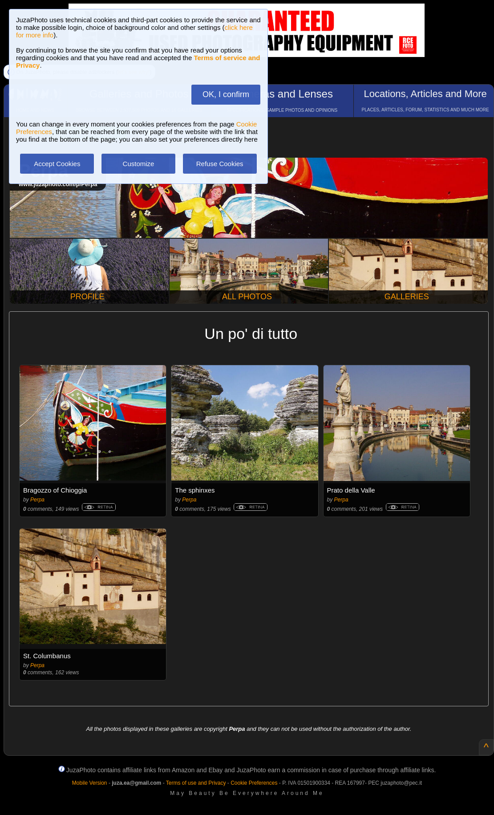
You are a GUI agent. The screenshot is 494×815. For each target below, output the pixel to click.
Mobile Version (89, 783)
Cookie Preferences (254, 783)
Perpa (37, 500)
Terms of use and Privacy (196, 783)
